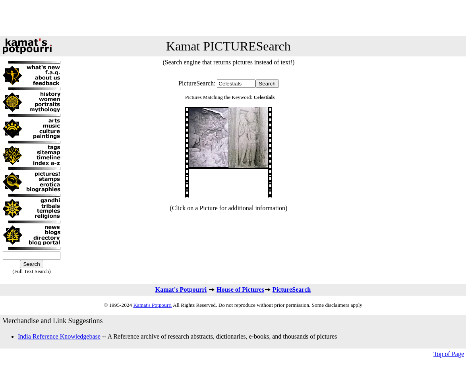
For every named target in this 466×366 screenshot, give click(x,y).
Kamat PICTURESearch (228, 46)
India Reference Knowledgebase (59, 336)
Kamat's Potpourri (181, 289)
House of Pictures (240, 289)
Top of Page (448, 354)
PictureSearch (292, 289)
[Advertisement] (233, 18)
